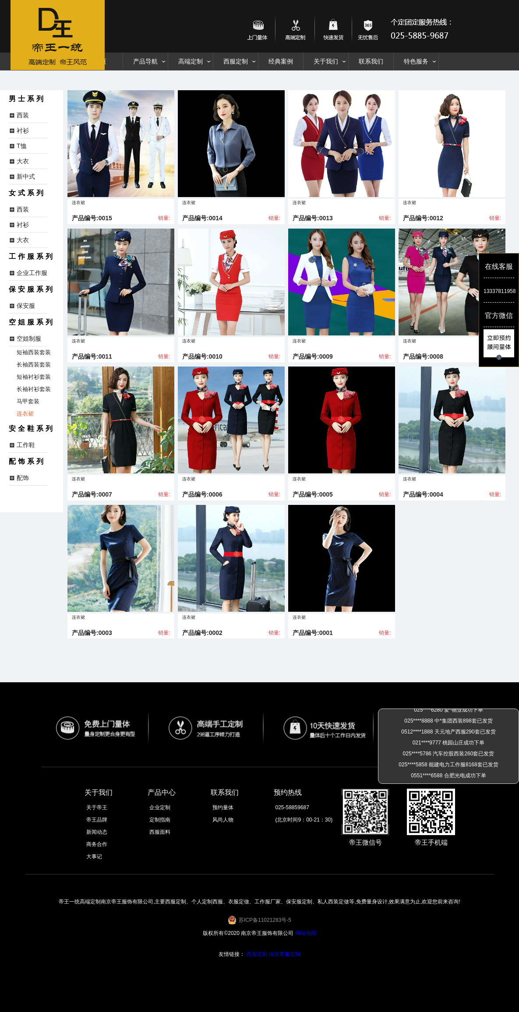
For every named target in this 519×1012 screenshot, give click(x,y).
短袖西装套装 (34, 352)
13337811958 (499, 291)
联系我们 (371, 61)
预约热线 (288, 792)
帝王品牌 (96, 820)
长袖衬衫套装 (34, 389)
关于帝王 (96, 807)
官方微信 (499, 315)
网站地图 (305, 933)
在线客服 (499, 266)
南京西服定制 (284, 954)
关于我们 (326, 61)
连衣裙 (25, 413)
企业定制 (159, 807)
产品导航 (145, 61)
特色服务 (416, 61)
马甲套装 (28, 401)
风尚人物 (222, 820)
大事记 (94, 856)
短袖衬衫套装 (34, 377)
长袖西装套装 (34, 364)
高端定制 (190, 61)
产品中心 (162, 792)
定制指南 (159, 820)
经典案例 (280, 61)
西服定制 (235, 61)
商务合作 (96, 844)
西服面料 (159, 832)
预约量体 (222, 807)
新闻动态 (96, 832)
